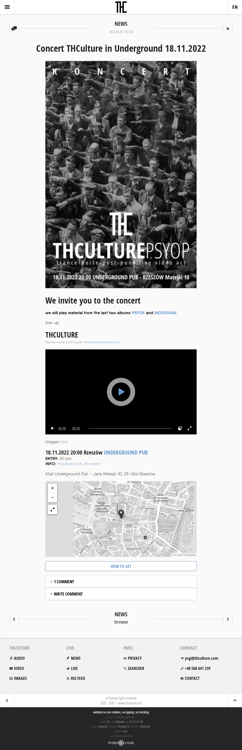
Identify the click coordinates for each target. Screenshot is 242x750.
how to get (121, 566)
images (20, 678)
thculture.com (69, 463)
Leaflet (175, 555)
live (74, 668)
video (19, 668)
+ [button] (52, 488)
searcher (136, 668)
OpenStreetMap (188, 555)
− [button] (52, 498)
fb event (92, 463)
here (64, 441)
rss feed (78, 678)
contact (192, 678)
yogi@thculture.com (201, 658)
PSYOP (138, 312)
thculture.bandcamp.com (102, 342)
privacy (135, 658)
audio (19, 658)
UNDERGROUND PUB (126, 452)
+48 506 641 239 (197, 668)
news (75, 658)
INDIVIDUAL (165, 312)
